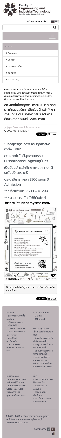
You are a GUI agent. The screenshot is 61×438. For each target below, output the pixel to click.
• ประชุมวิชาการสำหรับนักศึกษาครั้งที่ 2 (43, 346)
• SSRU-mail (39, 319)
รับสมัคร (10, 73)
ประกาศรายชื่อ (13, 66)
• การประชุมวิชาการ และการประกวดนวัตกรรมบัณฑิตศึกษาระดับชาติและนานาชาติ (43, 362)
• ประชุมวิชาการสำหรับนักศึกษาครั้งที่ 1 (43, 352)
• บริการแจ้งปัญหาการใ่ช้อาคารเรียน (43, 381)
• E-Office (37, 315)
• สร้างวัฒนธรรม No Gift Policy (16, 333)
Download (11, 53)
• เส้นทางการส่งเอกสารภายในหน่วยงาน (15, 347)
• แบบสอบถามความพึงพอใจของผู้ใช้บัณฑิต (16, 381)
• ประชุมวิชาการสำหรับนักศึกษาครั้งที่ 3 (43, 339)
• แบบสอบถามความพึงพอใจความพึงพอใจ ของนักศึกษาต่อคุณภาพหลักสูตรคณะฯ (16, 390)
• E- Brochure (39, 401)
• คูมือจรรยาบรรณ (15, 322)
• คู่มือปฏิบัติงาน (13, 325)
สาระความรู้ (12, 79)
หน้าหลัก (8, 89)
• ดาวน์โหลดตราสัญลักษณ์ (40, 393)
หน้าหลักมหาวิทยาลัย (36, 21)
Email (52, 134)
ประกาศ (8, 46)
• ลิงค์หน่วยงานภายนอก (40, 387)
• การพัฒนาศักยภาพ (16, 328)
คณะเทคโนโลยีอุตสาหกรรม (22, 287)
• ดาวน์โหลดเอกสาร (42, 398)
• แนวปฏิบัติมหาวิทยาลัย (12, 339)
